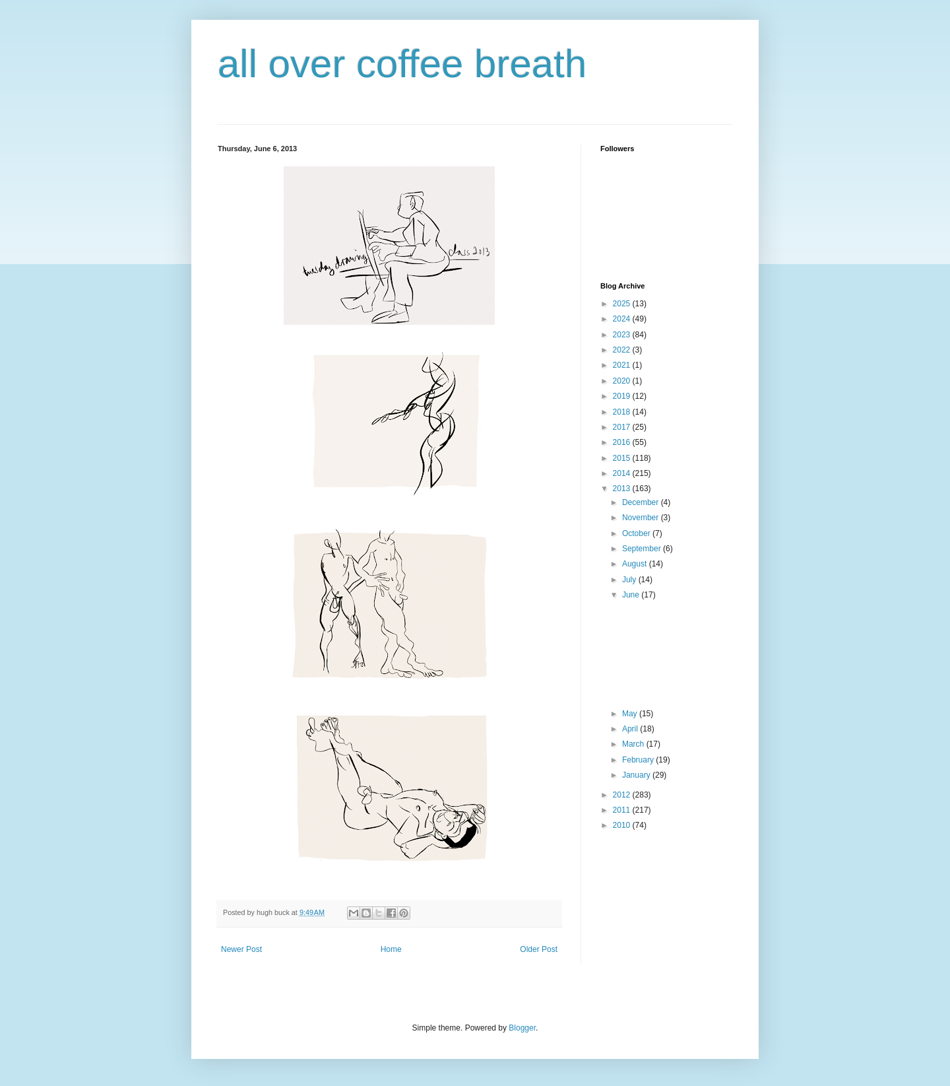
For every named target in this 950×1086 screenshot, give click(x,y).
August (635, 563)
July (630, 579)
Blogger (522, 1028)
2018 (623, 412)
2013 (623, 488)
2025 (623, 303)
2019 (623, 396)
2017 (623, 427)
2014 (623, 473)
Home (391, 949)
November (641, 517)
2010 (623, 825)
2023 (623, 334)
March (634, 744)
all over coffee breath (402, 64)
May (630, 713)
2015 (623, 458)
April (631, 728)
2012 (623, 794)
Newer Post (241, 949)
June (631, 594)
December (641, 502)
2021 (623, 365)
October (637, 533)
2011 (623, 810)
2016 (623, 442)
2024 (623, 318)
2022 (623, 350)
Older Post (538, 949)
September (642, 548)
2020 (623, 381)
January (637, 775)
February (639, 759)
